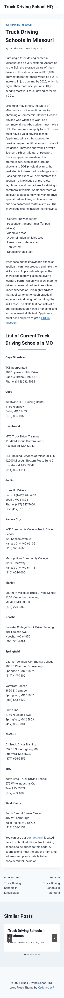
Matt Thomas (15, 48)
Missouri (27, 25)
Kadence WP (46, 987)
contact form (35, 837)
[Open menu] (57, 6)
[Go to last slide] (9, 938)
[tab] (25, 954)
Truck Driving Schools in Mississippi (16, 884)
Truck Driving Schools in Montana (47, 884)
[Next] (54, 938)
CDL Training (12, 25)
